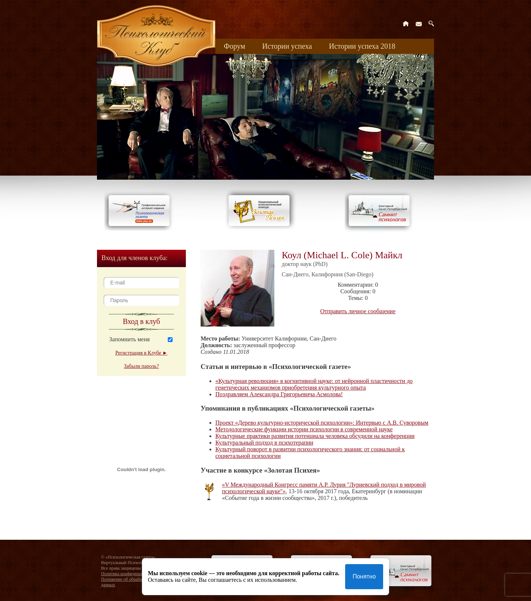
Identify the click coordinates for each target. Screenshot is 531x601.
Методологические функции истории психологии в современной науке (304, 429)
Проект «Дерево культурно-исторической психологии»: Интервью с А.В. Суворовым (321, 422)
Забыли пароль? (141, 366)
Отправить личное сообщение (358, 311)
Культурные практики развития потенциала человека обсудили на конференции (314, 436)
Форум (234, 46)
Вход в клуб (141, 321)
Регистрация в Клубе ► (141, 353)
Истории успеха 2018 (362, 46)
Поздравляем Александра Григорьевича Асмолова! (279, 394)
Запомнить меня (129, 339)
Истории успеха (287, 46)
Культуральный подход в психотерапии (264, 442)
